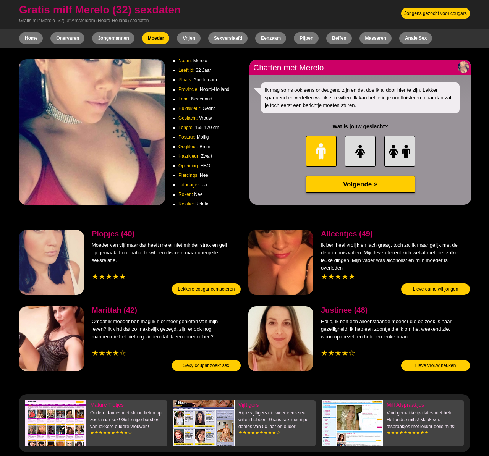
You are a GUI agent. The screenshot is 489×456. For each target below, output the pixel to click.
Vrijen (189, 38)
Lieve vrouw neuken (435, 365)
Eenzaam (271, 38)
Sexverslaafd (228, 38)
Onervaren (67, 38)
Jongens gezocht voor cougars (435, 13)
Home (31, 38)
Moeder (156, 38)
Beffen (339, 38)
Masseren (375, 38)
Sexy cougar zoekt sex (206, 365)
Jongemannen (113, 38)
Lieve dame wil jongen (435, 289)
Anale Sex (416, 38)
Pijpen (306, 38)
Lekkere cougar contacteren (206, 289)
